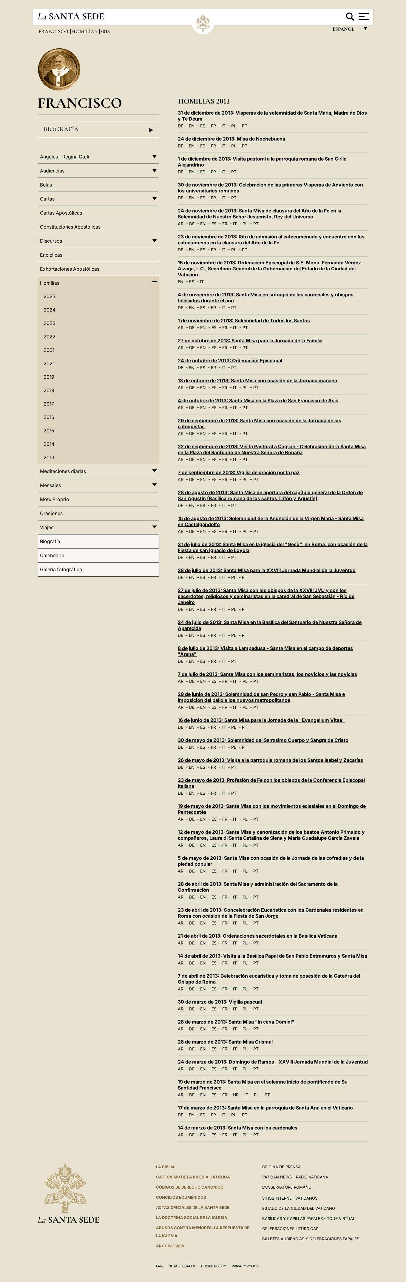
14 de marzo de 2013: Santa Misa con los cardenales (237, 1128)
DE (180, 125)
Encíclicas (51, 255)
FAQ (159, 1266)
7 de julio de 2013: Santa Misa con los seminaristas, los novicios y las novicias (267, 674)
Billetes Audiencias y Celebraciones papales (310, 1238)
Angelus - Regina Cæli (64, 157)
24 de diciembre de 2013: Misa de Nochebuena (231, 139)
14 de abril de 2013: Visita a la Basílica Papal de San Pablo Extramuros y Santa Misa (272, 956)
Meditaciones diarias (63, 471)
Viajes (46, 527)
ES (202, 125)
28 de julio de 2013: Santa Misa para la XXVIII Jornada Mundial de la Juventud (267, 570)
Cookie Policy (213, 1266)
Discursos (51, 241)
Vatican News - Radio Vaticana (295, 1177)
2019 (49, 377)
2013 (49, 457)
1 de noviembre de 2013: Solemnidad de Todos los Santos (244, 320)
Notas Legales (182, 1266)
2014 (49, 444)
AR (180, 223)
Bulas (46, 185)
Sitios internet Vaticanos (289, 1198)
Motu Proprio (54, 499)
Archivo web (170, 1246)
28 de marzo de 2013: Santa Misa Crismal (225, 1042)
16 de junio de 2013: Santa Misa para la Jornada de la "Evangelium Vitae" (261, 720)
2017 (49, 404)
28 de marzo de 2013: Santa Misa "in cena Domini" (236, 1022)
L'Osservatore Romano (286, 1187)
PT (244, 125)
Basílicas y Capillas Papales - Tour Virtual (308, 1218)
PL (233, 125)
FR (213, 125)
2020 (49, 363)
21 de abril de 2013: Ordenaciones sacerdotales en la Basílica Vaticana (257, 936)
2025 (49, 296)
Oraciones (51, 513)
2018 (49, 390)
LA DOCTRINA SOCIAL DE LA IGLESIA (191, 1217)
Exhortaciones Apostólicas (69, 269)
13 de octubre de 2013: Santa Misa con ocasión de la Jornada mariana (257, 380)
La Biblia (165, 1166)
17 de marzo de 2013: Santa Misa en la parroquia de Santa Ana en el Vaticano (265, 1108)
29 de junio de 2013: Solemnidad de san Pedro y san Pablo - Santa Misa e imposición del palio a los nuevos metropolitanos (261, 697)
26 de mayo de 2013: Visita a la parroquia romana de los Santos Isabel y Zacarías (270, 760)
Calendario (52, 555)
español (346, 30)
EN (191, 125)
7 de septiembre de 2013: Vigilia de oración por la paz (239, 472)
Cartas (47, 199)
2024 (49, 310)
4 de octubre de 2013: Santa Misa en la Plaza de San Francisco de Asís (258, 400)
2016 (49, 417)
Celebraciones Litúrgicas (290, 1228)
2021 (49, 350)
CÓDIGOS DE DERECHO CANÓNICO (189, 1187)
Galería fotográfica (61, 569)
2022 (49, 337)
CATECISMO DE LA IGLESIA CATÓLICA (193, 1177)
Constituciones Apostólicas (70, 227)
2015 (49, 431)
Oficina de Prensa (281, 1166)
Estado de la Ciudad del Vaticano (298, 1208)
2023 (49, 323)
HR (236, 1094)
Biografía (98, 129)
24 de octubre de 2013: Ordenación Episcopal (230, 360)
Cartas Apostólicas (61, 213)
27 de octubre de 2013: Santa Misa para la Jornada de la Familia (250, 340)
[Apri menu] (363, 16)
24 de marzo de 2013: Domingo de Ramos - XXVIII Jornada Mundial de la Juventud (273, 1062)
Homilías (84, 31)
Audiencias (52, 171)
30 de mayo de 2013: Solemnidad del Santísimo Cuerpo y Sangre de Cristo (263, 740)
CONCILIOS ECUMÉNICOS (181, 1197)
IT (224, 125)
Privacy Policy (245, 1266)
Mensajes (50, 485)
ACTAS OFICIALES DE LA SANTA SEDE (192, 1207)
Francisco (54, 31)
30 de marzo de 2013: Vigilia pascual (220, 1002)
